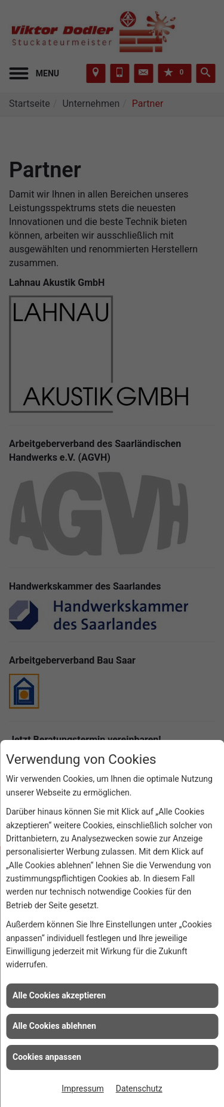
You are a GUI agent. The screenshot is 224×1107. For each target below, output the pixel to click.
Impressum (82, 1088)
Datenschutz (139, 1088)
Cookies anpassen (47, 1057)
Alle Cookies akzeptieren (59, 995)
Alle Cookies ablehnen (54, 1026)
